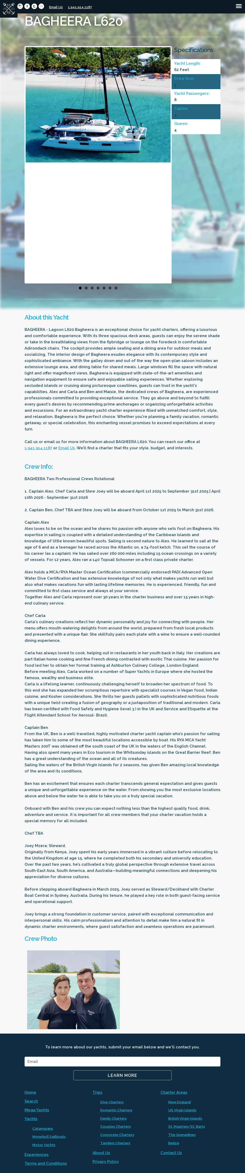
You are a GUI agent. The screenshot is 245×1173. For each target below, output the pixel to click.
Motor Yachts (43, 1145)
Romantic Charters (116, 1110)
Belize (173, 1143)
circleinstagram (20, 6)
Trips (97, 1092)
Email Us (56, 7)
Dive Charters (112, 1102)
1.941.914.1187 (80, 7)
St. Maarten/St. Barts (186, 1126)
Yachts (31, 1119)
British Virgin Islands (185, 1118)
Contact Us (171, 1152)
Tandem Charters (115, 1143)
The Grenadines (182, 1135)
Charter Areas (173, 1092)
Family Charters (113, 1118)
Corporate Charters (117, 1135)
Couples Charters (115, 1126)
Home (30, 1092)
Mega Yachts (37, 1110)
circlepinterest (41, 6)
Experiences (37, 1154)
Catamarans (42, 1128)
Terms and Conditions (46, 1163)
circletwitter (34, 6)
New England (179, 1102)
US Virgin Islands (182, 1110)
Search (31, 1101)
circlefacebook (27, 6)
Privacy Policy (106, 1161)
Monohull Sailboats (49, 1136)
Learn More (122, 1075)
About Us (101, 1152)
